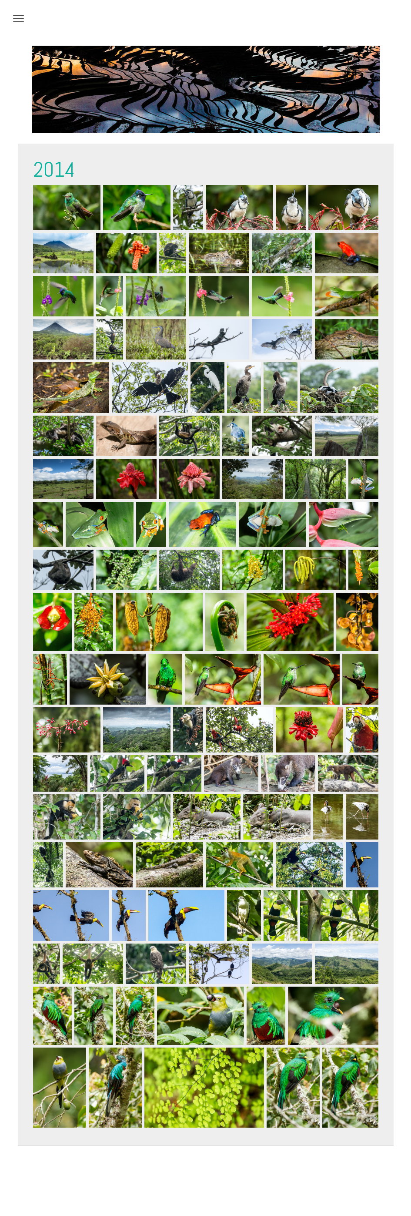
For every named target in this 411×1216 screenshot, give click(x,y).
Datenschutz (46, 1189)
